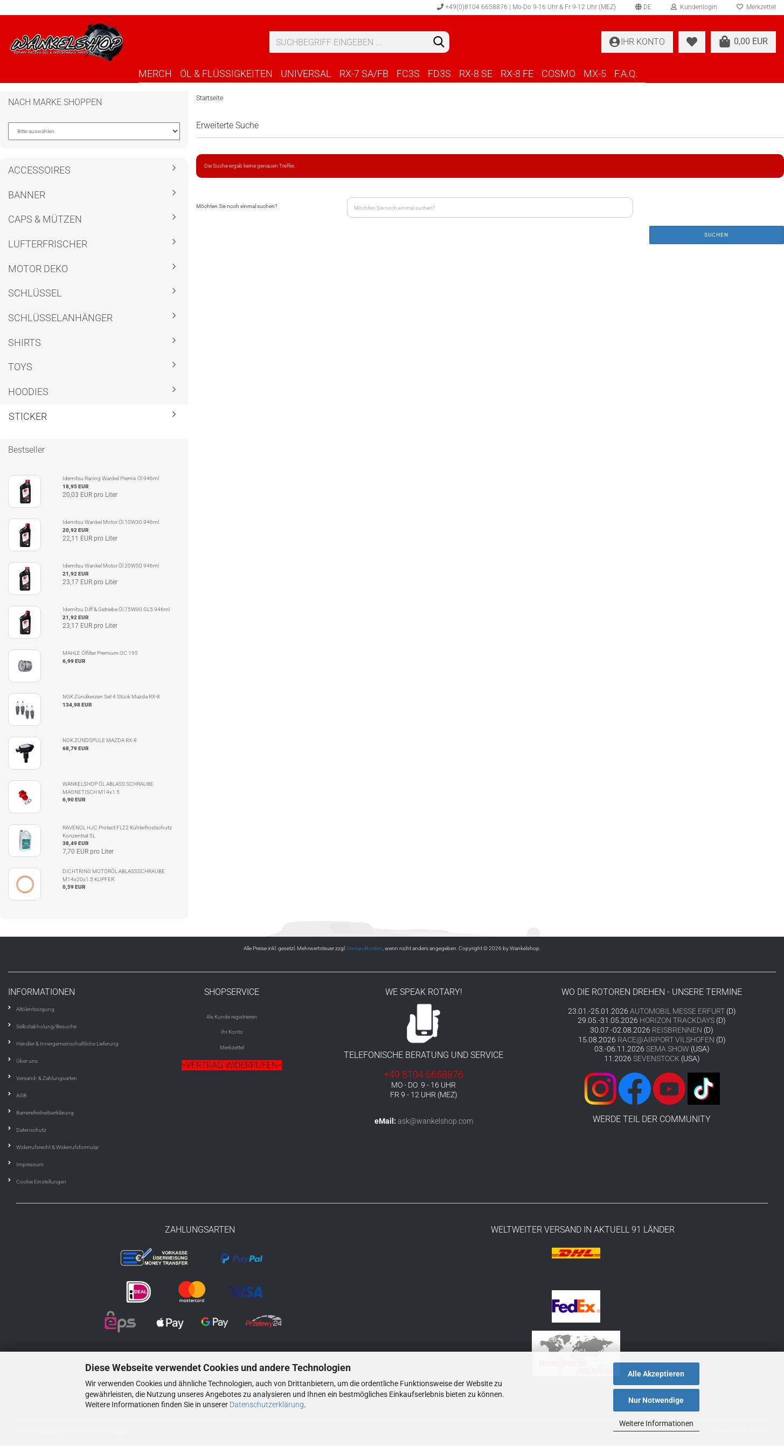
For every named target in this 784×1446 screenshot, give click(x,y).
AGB (21, 1095)
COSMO (558, 73)
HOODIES (28, 391)
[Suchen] (439, 42)
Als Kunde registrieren (231, 1017)
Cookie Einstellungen (41, 1182)
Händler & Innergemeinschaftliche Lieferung (67, 1044)
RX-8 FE (517, 73)
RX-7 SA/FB (363, 73)
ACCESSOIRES (39, 170)
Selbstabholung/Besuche (46, 1026)
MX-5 (595, 73)
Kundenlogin (694, 7)
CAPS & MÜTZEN (45, 219)
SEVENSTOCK (656, 1058)
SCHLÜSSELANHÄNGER (60, 317)
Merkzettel (232, 1047)
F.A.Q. (625, 73)
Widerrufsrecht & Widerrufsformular (57, 1147)
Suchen (716, 235)
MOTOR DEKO (38, 268)
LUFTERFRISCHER (47, 244)
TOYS (20, 366)
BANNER (26, 194)
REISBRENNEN (677, 1030)
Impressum (30, 1164)
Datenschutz (31, 1130)
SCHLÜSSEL (35, 293)
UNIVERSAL (306, 73)
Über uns (27, 1061)
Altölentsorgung (35, 1009)
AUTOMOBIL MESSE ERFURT (677, 1011)
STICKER (28, 416)
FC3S (408, 73)
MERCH (155, 73)
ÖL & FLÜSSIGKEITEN (226, 73)
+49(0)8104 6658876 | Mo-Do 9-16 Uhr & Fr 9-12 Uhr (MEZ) (526, 7)
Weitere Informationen (656, 1423)
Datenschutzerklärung (267, 1404)
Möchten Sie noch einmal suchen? (236, 206)
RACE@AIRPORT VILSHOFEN (667, 1039)
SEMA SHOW (667, 1048)
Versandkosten (365, 948)
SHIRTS (24, 342)
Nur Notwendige (656, 1400)
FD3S (439, 73)
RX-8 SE (475, 73)
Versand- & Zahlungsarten (46, 1078)
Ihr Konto (232, 1032)
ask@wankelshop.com (435, 1121)
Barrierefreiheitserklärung (45, 1113)
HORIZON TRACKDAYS (677, 1020)
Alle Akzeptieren (656, 1373)
